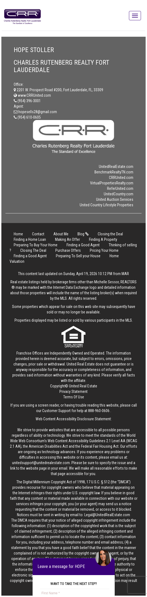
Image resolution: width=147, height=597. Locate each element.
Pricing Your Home (104, 250)
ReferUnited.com (120, 188)
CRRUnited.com (121, 177)
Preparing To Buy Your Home (35, 245)
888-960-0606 (98, 411)
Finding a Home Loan (30, 239)
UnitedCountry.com (118, 194)
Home (18, 234)
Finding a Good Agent (83, 245)
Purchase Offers (68, 250)
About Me (60, 234)
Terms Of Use (73, 397)
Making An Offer (67, 239)
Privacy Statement (73, 391)
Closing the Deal (110, 234)
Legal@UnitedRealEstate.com (107, 515)
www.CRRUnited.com (32, 95)
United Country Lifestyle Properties (106, 205)
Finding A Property (103, 239)
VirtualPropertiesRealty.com (111, 183)
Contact (38, 234)
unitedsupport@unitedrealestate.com (41, 463)
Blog (83, 234)
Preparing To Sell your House (78, 256)
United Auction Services (114, 199)
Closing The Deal (33, 250)
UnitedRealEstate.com (116, 166)
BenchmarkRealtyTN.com (113, 172)
